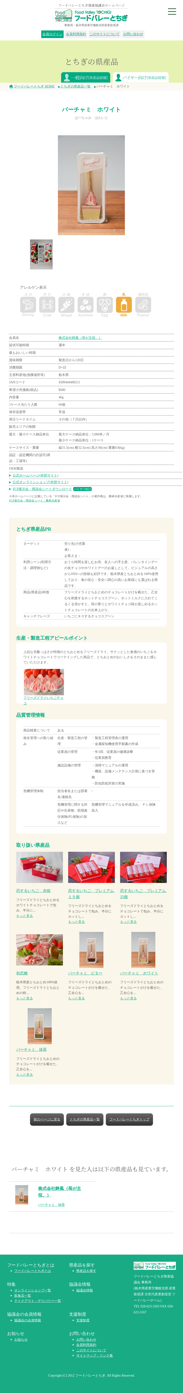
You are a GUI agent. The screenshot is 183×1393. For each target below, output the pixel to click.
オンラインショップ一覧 (32, 1290)
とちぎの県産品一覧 (76, 86)
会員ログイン (52, 34)
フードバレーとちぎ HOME (34, 86)
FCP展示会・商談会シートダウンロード (52, 489)
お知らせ (21, 1339)
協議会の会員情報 (27, 1320)
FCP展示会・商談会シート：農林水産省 (34, 500)
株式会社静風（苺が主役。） (80, 338)
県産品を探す (86, 1271)
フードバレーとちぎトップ (129, 1119)
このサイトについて (105, 34)
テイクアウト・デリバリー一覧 (37, 1301)
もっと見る (24, 916)
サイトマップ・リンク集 (94, 1355)
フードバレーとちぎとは (32, 1271)
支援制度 (83, 1320)
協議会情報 (84, 1290)
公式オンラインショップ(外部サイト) (40, 482)
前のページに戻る (47, 1119)
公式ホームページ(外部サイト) (35, 475)
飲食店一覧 (22, 1295)
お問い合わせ (133, 34)
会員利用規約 (76, 34)
